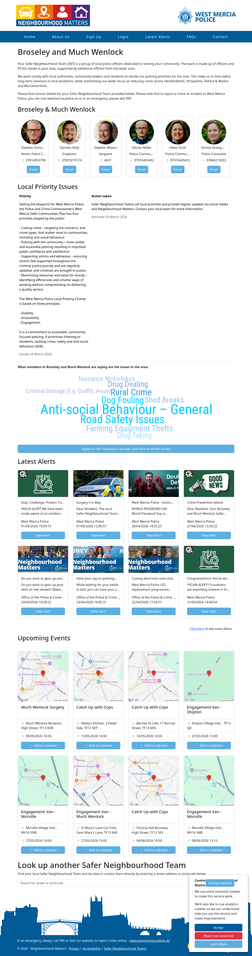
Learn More (218, 944)
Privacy (74, 948)
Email (33, 169)
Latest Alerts (157, 36)
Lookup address (220, 883)
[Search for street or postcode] (112, 883)
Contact (220, 36)
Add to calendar (43, 745)
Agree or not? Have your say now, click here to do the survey (126, 449)
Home (29, 36)
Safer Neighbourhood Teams (125, 948)
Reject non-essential (218, 936)
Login (123, 36)
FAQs (191, 36)
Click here (197, 629)
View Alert (43, 535)
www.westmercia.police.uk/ (150, 940)
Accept (218, 927)
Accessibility (91, 948)
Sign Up (93, 36)
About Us (61, 36)
